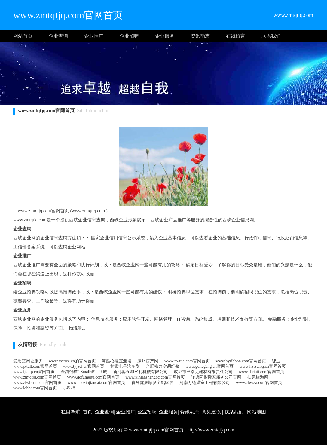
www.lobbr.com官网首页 (35, 388)
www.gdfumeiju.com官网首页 (93, 377)
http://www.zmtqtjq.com (210, 429)
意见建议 (211, 411)
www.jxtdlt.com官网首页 (35, 366)
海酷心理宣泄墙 (116, 361)
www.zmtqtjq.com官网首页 (37, 377)
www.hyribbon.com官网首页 (241, 361)
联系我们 (271, 35)
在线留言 (235, 35)
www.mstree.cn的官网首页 (72, 361)
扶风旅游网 (257, 377)
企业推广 (93, 35)
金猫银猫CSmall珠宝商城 (84, 372)
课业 (276, 361)
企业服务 (164, 35)
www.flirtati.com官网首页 (261, 372)
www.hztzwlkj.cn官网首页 (263, 366)
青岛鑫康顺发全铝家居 (152, 382)
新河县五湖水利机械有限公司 (140, 372)
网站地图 (256, 411)
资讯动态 (200, 35)
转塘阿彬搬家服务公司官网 (216, 377)
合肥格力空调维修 (162, 366)
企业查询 (58, 35)
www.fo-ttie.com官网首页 (187, 361)
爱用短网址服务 (28, 361)
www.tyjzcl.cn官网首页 (83, 366)
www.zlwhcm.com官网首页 (37, 382)
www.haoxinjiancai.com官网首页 (96, 382)
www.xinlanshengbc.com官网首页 (155, 377)
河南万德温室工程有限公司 (204, 382)
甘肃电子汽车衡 (125, 366)
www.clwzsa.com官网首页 (259, 382)
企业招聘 (129, 35)
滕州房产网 (147, 361)
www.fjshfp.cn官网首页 (34, 372)
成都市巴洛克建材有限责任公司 (203, 372)
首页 (87, 411)
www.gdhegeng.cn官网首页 (209, 366)
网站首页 (22, 35)
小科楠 (69, 388)
